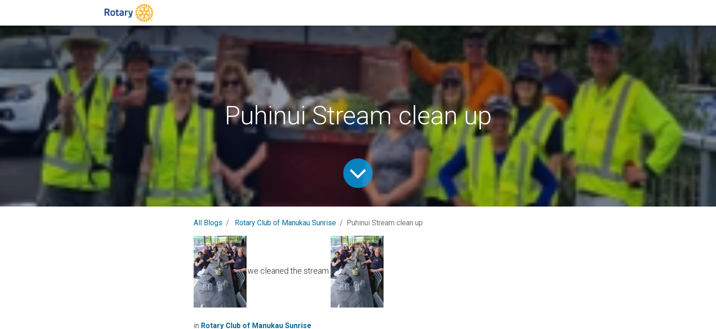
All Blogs (208, 222)
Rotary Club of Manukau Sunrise (285, 222)
